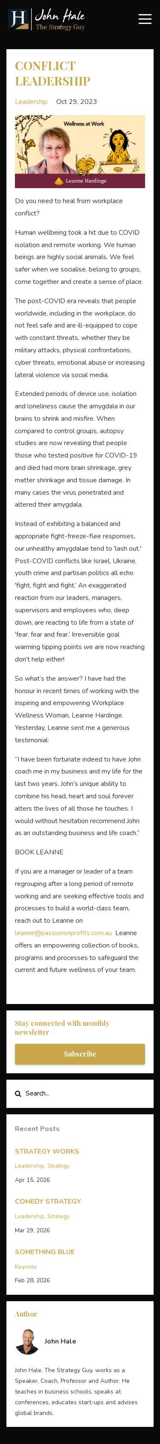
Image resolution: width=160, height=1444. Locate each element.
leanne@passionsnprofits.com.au (63, 933)
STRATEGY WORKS (47, 1151)
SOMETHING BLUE (45, 1252)
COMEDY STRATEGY (48, 1201)
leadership (31, 101)
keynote (26, 1267)
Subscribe (80, 1053)
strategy (58, 1166)
